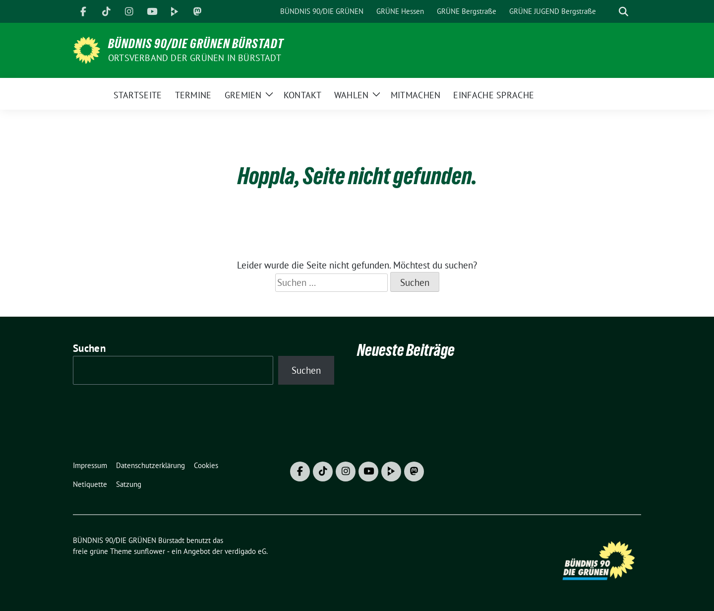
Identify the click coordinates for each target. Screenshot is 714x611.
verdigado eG (245, 551)
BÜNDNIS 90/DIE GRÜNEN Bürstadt (196, 43)
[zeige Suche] (623, 11)
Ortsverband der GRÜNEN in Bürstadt (194, 58)
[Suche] (609, 11)
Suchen (89, 348)
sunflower (149, 551)
